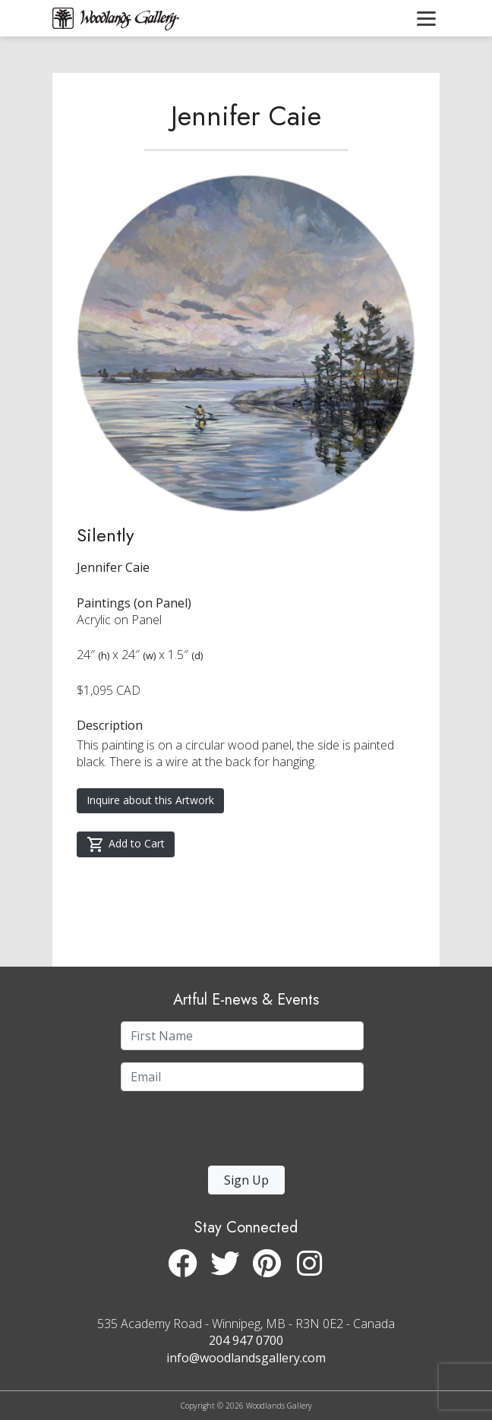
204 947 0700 (246, 1340)
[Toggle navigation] (426, 18)
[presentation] (214, 1133)
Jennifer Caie (246, 116)
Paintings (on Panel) (134, 603)
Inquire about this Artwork (150, 800)
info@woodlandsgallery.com (246, 1357)
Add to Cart (126, 844)
